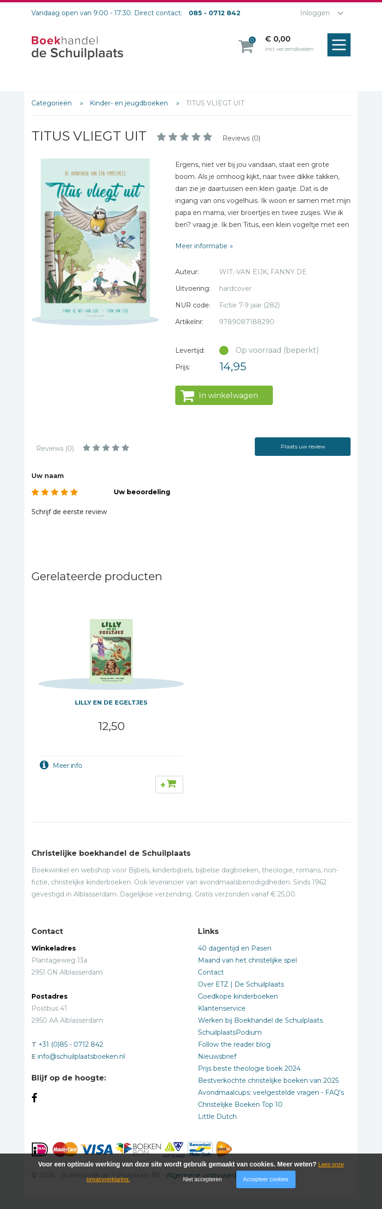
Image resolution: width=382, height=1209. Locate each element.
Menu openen (341, 45)
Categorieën (52, 103)
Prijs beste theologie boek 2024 (249, 1068)
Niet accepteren (202, 1179)
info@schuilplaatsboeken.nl (81, 1056)
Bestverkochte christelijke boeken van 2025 (268, 1080)
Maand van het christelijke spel (247, 960)
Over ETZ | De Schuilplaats (241, 984)
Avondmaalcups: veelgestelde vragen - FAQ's (271, 1092)
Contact (211, 972)
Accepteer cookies (266, 1179)
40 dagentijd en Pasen (234, 948)
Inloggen (315, 13)
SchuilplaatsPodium (230, 1032)
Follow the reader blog (234, 1044)
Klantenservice (222, 1008)
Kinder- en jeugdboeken (130, 103)
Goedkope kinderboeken (238, 996)
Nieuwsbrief (217, 1056)
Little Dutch (217, 1116)
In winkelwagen (228, 395)
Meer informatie (201, 246)
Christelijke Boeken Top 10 (240, 1104)
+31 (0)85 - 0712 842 (70, 1044)
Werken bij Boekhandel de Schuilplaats (260, 1020)
